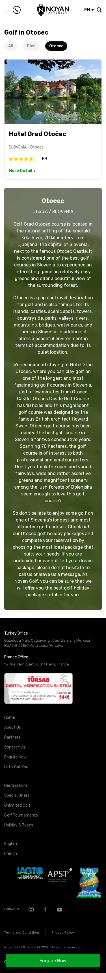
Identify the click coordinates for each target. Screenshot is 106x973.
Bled (31, 46)
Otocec (56, 46)
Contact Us (14, 747)
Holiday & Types (18, 825)
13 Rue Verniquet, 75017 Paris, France (36, 664)
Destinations (16, 785)
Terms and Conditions (22, 932)
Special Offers (16, 795)
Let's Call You (16, 767)
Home (9, 717)
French (10, 853)
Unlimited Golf (17, 805)
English (10, 843)
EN (89, 9)
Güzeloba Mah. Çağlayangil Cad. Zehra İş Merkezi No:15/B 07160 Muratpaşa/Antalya (47, 643)
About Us (12, 727)
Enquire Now (53, 960)
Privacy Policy (62, 932)
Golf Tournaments (21, 815)
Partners (12, 737)
